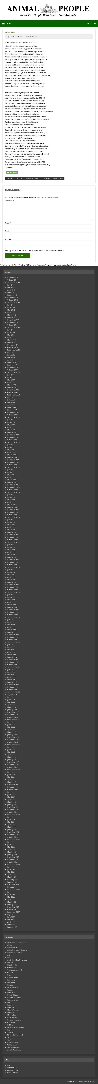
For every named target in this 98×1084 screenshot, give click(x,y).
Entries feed (11, 1068)
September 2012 (13, 302)
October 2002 (12, 540)
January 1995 (12, 735)
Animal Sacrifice (13, 947)
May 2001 (11, 575)
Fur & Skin (11, 992)
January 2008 (12, 410)
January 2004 (12, 507)
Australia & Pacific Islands (17, 960)
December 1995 (13, 712)
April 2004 (11, 502)
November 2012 (13, 297)
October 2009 (12, 370)
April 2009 (11, 382)
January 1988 (12, 905)
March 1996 (11, 707)
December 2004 (13, 485)
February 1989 (12, 880)
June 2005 (11, 472)
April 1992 (11, 800)
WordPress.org (12, 1073)
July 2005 (10, 470)
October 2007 (12, 415)
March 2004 (11, 505)
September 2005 (13, 467)
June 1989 (11, 870)
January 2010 (12, 365)
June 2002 (11, 547)
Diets (9, 975)
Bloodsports (12, 965)
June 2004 (11, 497)
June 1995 (11, 725)
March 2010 (11, 362)
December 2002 (13, 535)
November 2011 (13, 322)
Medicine (10, 1012)
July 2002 (10, 545)
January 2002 (12, 557)
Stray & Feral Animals (15, 1035)
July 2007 (10, 420)
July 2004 (10, 495)
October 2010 (12, 347)
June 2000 (11, 597)
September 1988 (13, 890)
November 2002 (13, 537)
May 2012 (11, 310)
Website (8, 239)
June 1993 (11, 775)
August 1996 (12, 695)
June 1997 (11, 672)
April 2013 (11, 290)
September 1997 (13, 667)
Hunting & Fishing (14, 997)
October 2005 (12, 465)
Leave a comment (32, 36)
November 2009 (13, 367)
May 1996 (11, 702)
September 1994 (13, 745)
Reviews (10, 1030)
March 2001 (11, 580)
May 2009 (11, 380)
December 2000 (13, 585)
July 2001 (10, 570)
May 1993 (11, 777)
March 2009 (11, 385)
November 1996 (13, 687)
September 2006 (13, 442)
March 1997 (11, 680)
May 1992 (11, 797)
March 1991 (11, 827)
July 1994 (10, 747)
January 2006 (12, 457)
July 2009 (10, 375)
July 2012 (10, 305)
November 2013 (13, 277)
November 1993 (13, 765)
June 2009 (11, 377)
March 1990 (11, 852)
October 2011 (12, 325)
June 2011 (11, 332)
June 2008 (11, 400)
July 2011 (10, 330)
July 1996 (10, 697)
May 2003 (11, 525)
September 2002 (13, 542)
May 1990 (11, 847)
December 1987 (13, 907)
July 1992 (10, 792)
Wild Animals (12, 1045)
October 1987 (12, 910)
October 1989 (12, 862)
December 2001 (13, 560)
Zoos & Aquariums (14, 1050)
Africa (9, 945)
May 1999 (11, 625)
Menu (8, 23)
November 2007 (13, 412)
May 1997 (11, 675)
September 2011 (13, 327)
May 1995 (11, 727)
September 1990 (13, 840)
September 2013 (13, 282)
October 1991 (12, 812)
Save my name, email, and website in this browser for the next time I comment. (34, 250)
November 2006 (13, 437)
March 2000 (11, 605)
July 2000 (10, 595)
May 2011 (11, 335)
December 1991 (13, 807)
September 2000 (13, 592)
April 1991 (11, 825)
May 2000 (11, 600)
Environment (12, 982)
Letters (10, 1005)
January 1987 (12, 927)
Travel (9, 1040)
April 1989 (11, 875)
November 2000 (13, 587)
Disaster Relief (12, 977)
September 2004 (13, 492)
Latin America (12, 1000)
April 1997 (11, 677)
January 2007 (12, 432)
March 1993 (11, 782)
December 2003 (13, 510)
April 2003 (11, 527)
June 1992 (11, 795)
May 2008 (11, 402)
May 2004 (11, 500)
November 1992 (13, 787)
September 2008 (13, 395)
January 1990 (12, 855)
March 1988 (11, 902)
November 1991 (13, 810)
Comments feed (13, 1070)
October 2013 (12, 280)
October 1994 (12, 742)
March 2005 (11, 480)
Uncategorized (12, 1042)
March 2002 (11, 555)
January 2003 (12, 532)
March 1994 (11, 757)
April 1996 (11, 705)
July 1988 (10, 892)
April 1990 (11, 850)
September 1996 (13, 692)
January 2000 (12, 607)
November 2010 (13, 345)
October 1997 (12, 665)
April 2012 (11, 312)
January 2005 (12, 482)
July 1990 (10, 842)
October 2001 (12, 565)
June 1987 (11, 917)
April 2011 (11, 337)
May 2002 (11, 550)
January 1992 (12, 805)
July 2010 (10, 352)
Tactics (9, 1037)
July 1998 (10, 645)
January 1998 (12, 657)
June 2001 (11, 572)
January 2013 (12, 295)
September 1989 (13, 865)
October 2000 (12, 590)
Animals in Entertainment (17, 950)
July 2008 (10, 397)
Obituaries (11, 1022)
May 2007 (11, 425)
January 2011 (12, 342)
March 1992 (11, 802)
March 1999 (11, 630)
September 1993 (13, 770)
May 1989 (11, 872)
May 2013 (11, 287)
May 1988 (11, 897)
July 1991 (10, 817)
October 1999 (12, 615)
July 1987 (10, 915)
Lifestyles (10, 1007)
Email (8, 231)
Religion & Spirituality (15, 1027)
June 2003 (11, 522)
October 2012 (12, 300)
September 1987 (13, 912)
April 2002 (11, 552)
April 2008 (11, 405)
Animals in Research (33, 178)
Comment (9, 201)
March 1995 (11, 732)
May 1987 (11, 920)
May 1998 (11, 650)
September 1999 (13, 617)
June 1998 (11, 647)
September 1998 (13, 642)
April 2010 (11, 360)
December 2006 (13, 435)
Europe (10, 985)
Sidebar (89, 23)
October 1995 (12, 717)
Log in (9, 1065)
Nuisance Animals (14, 1020)
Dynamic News (90, 1081)
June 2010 (11, 355)
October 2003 (12, 515)
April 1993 (11, 780)
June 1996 (11, 700)
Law (8, 1002)
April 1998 (11, 652)
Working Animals (13, 1047)
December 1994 (13, 737)
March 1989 (11, 877)
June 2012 (11, 307)
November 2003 (13, 512)
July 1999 (10, 620)
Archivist (20, 36)
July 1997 (10, 670)
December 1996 (13, 685)
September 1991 (13, 815)
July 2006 (10, 445)
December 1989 (13, 857)
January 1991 (12, 830)
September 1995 (13, 720)
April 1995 (11, 730)
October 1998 (12, 640)
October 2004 (12, 490)
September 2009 (13, 372)
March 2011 (11, 340)
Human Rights (12, 995)
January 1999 (12, 632)
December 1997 (13, 660)
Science (10, 1032)
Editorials (11, 980)
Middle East (11, 1015)
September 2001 (13, 567)
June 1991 (11, 820)
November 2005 (13, 462)
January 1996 (12, 710)
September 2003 (13, 517)
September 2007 (13, 417)
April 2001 (11, 577)
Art (8, 955)
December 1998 (13, 635)
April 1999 (11, 627)
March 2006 (11, 455)
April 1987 (11, 922)
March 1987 (11, 925)
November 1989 (13, 860)
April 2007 (11, 427)
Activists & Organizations (15, 178)
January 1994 (12, 760)
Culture (10, 972)
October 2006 (12, 440)
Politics (10, 1025)
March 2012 (11, 315)
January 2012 (12, 317)
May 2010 (11, 357)
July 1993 (10, 772)
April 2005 (11, 477)
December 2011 (13, 320)
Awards (10, 962)
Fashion (10, 990)
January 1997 (12, 682)
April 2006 (11, 452)
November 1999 (13, 612)
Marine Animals (13, 1010)
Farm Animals (12, 987)
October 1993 (12, 767)
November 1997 (13, 662)
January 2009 (12, 387)
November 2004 (13, 487)
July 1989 (10, 867)
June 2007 (11, 422)
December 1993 (13, 762)
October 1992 (12, 790)
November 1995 (13, 715)
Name (8, 223)
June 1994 (11, 750)
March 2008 (11, 407)
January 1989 (12, 882)
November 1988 (13, 887)
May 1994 (11, 752)
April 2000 (11, 602)
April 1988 (11, 900)
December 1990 (13, 832)
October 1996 (12, 690)
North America (58, 178)
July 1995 (10, 722)
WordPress (78, 1081)
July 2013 (10, 285)
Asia (8, 957)
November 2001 (13, 562)
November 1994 (13, 740)
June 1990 (11, 845)
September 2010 (13, 350)
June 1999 (11, 622)
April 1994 (11, 755)
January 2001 (12, 582)
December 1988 (13, 885)
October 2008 (12, 392)
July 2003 (10, 520)
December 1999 (13, 610)
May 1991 (11, 822)
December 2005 (13, 460)
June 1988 (11, 895)
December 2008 (13, 390)
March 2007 (11, 430)
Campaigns (46, 178)
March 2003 (11, 530)
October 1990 (12, 837)
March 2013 (11, 292)
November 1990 (13, 835)
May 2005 (11, 475)
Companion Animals (15, 970)
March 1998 (11, 655)
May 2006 (11, 450)
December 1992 (13, 785)
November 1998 (13, 637)
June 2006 (11, 447)
